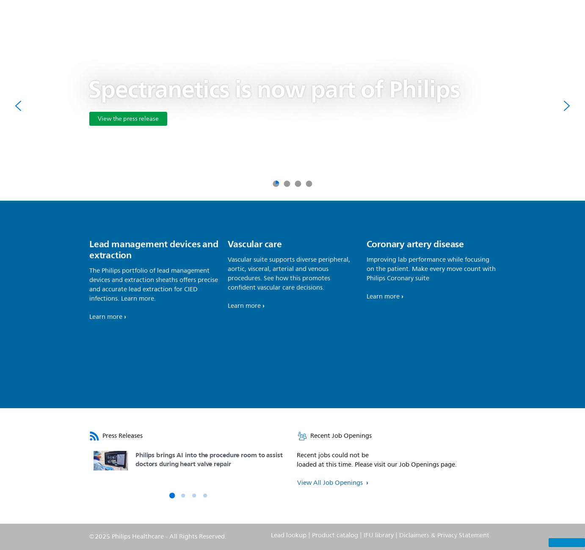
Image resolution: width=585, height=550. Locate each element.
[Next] (566, 106)
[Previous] (18, 106)
